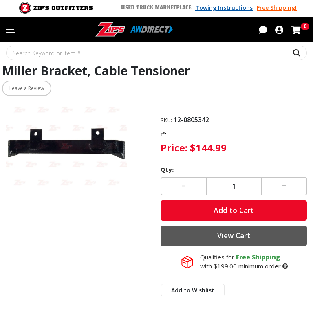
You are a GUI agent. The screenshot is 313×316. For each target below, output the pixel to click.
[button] (263, 29)
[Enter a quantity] (234, 186)
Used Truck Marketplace (156, 8)
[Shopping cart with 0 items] (296, 29)
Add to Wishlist (192, 290)
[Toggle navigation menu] (10, 29)
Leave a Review (26, 88)
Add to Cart (234, 210)
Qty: (167, 169)
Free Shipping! (277, 7)
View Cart (233, 235)
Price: (174, 147)
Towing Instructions (224, 7)
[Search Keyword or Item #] (156, 53)
